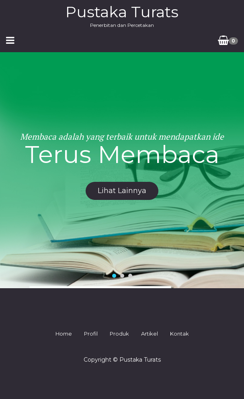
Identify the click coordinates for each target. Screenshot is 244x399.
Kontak (179, 333)
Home (63, 333)
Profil (91, 333)
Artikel (149, 333)
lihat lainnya (122, 190)
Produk (119, 333)
